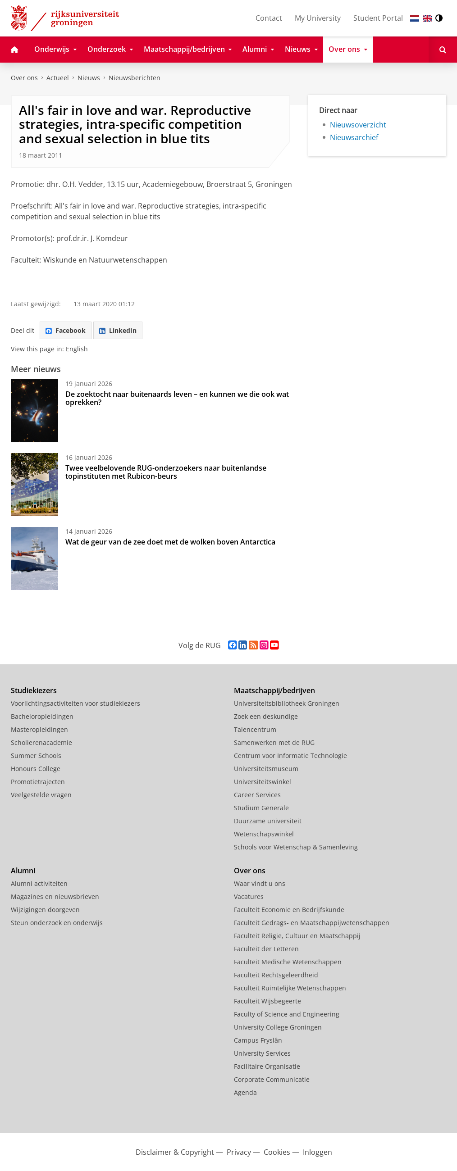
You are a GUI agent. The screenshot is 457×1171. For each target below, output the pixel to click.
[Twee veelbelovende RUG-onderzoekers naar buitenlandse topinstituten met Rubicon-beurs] (34, 484)
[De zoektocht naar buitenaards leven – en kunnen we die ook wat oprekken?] (34, 410)
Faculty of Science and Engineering (286, 1014)
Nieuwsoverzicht (358, 125)
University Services (262, 1053)
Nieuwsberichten (134, 77)
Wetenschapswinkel (264, 834)
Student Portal (378, 18)
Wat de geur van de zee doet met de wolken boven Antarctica (170, 542)
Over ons (24, 77)
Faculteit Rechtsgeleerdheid (276, 975)
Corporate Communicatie (272, 1079)
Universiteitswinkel (262, 781)
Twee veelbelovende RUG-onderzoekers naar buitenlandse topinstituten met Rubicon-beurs (165, 472)
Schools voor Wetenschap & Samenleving (296, 847)
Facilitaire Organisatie (267, 1066)
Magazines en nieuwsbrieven (55, 896)
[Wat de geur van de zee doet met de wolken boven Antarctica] (34, 558)
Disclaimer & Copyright (175, 1152)
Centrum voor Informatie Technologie (290, 755)
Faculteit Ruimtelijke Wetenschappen (290, 988)
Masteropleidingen (39, 729)
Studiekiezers (34, 690)
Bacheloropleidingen (42, 716)
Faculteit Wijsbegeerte (267, 1001)
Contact (269, 18)
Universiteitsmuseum (266, 768)
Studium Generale (261, 807)
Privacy (239, 1152)
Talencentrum (255, 729)
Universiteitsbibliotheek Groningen (286, 703)
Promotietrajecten (38, 781)
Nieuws (89, 77)
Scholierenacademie (41, 742)
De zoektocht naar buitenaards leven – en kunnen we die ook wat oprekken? (177, 398)
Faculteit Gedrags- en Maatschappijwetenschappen (311, 922)
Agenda (245, 1092)
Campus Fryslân (258, 1040)
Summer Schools (36, 755)
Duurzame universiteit (268, 821)
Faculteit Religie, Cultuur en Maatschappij (297, 935)
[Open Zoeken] (443, 49)
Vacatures (249, 896)
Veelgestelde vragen (41, 794)
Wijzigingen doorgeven (45, 909)
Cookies (277, 1152)
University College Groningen (278, 1027)
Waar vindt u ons (259, 883)
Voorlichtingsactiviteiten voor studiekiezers (75, 703)
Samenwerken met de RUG (274, 742)
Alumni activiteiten (39, 883)
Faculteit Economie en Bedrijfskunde (289, 909)
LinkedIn (118, 330)
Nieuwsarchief (354, 137)
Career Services (257, 794)
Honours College (35, 768)
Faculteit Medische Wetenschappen (288, 962)
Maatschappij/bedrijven (274, 690)
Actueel (57, 77)
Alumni (23, 870)
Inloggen (317, 1152)
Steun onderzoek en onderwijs (57, 922)
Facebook (66, 330)
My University (318, 18)
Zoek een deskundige (266, 716)
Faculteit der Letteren (266, 948)
